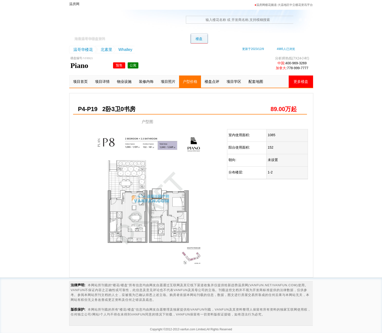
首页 (127, 39)
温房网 (92, 23)
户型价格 (190, 81)
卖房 (274, 39)
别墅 (145, 39)
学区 (238, 39)
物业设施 (124, 81)
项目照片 (168, 81)
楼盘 (199, 39)
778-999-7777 (297, 68)
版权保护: (78, 309)
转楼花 (219, 39)
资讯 (292, 39)
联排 (163, 39)
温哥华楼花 (83, 50)
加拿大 (281, 68)
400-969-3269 (295, 63)
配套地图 (255, 81)
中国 (280, 63)
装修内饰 (146, 81)
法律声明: (78, 285)
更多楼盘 (301, 81)
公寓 (181, 39)
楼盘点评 (212, 81)
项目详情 (102, 81)
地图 (256, 39)
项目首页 (80, 81)
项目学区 (234, 81)
